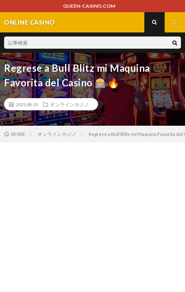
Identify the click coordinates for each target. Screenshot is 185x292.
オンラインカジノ (69, 104)
